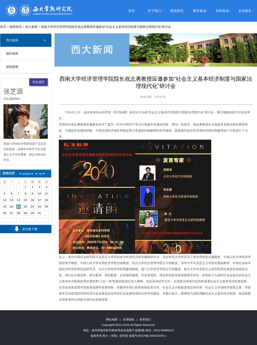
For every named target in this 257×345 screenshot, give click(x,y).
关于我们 (154, 11)
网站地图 (111, 319)
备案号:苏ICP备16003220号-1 (148, 335)
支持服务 (244, 11)
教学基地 (199, 11)
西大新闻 (31, 26)
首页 (131, 11)
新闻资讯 (176, 11)
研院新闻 (12, 67)
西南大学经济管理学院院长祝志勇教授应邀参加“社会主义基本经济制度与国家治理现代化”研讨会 (106, 26)
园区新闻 (12, 53)
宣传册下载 (29, 229)
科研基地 (222, 11)
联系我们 (145, 319)
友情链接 (128, 319)
